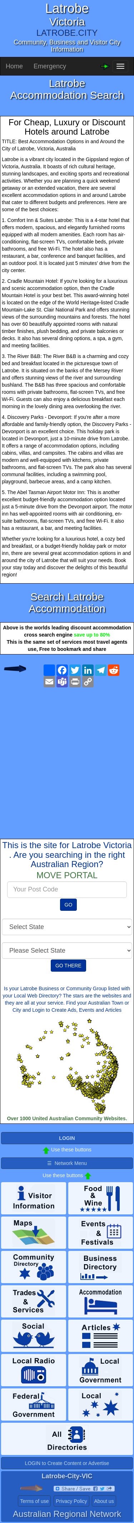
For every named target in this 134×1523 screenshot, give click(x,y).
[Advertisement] (67, 757)
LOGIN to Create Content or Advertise (67, 1463)
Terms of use (34, 1501)
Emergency (50, 66)
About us (104, 1501)
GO (69, 905)
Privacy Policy (71, 1501)
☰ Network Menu (67, 1163)
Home (14, 66)
